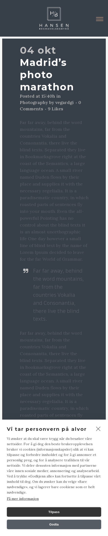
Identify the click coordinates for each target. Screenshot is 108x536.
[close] (98, 429)
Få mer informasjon (23, 498)
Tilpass (54, 512)
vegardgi (64, 102)
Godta (54, 524)
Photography (34, 102)
